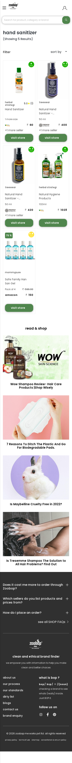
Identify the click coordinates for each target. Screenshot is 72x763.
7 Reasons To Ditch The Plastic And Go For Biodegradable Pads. (36, 446)
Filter (7, 52)
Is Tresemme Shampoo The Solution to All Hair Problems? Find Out (36, 562)
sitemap (35, 740)
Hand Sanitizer (14, 109)
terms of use (24, 740)
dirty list (8, 697)
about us (9, 678)
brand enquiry (13, 716)
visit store (18, 138)
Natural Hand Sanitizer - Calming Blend (48, 111)
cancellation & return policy (53, 740)
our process (11, 684)
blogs (7, 703)
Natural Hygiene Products (49, 196)
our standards (13, 690)
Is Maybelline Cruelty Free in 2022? (36, 504)
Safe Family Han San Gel (15, 281)
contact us (10, 709)
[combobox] (53, 51)
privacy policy (11, 740)
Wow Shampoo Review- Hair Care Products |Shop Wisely (36, 386)
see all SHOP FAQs (53, 622)
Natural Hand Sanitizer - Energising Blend (15, 196)
